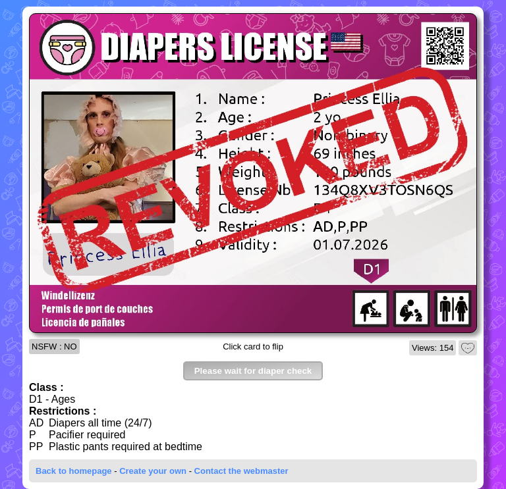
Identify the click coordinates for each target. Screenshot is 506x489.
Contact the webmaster (241, 471)
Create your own (152, 471)
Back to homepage (74, 471)
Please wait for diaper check (253, 371)
